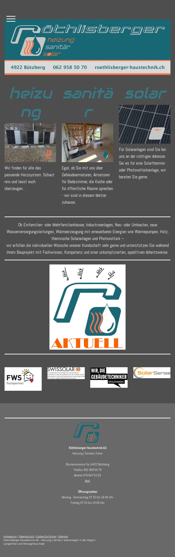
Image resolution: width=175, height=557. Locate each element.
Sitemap (63, 536)
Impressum (10, 536)
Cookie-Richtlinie (46, 536)
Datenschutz (26, 536)
